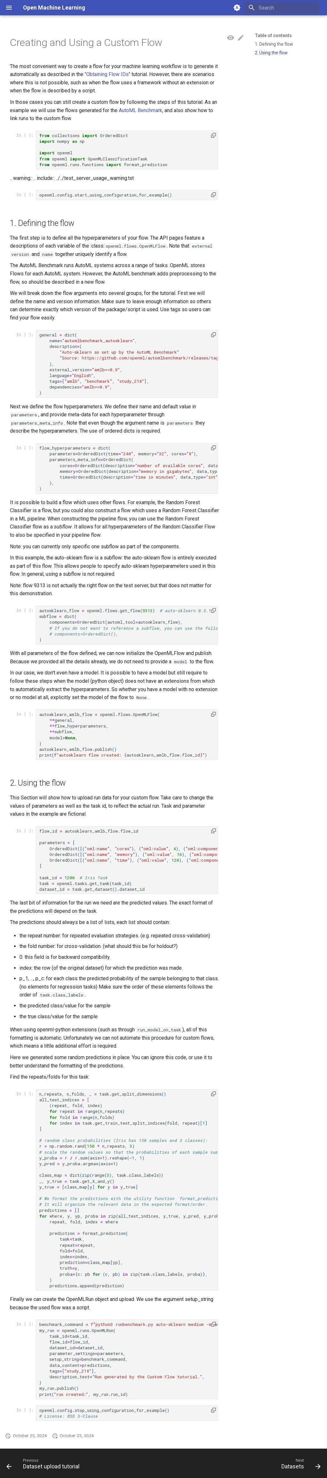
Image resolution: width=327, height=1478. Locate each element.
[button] (213, 135)
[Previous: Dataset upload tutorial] (44, 1465)
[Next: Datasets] (299, 1465)
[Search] (282, 7)
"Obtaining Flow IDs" (107, 74)
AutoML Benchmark (140, 110)
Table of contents (273, 35)
